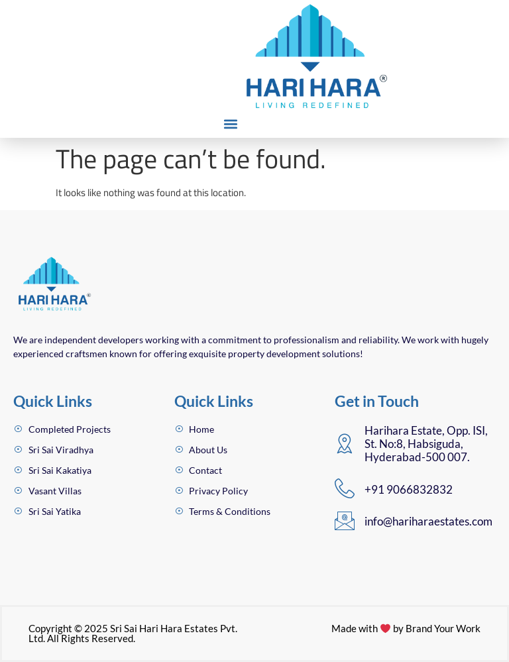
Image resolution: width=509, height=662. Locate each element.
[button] (230, 124)
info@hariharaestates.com (428, 521)
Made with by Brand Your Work (406, 628)
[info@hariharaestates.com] (345, 521)
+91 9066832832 (409, 489)
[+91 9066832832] (345, 488)
